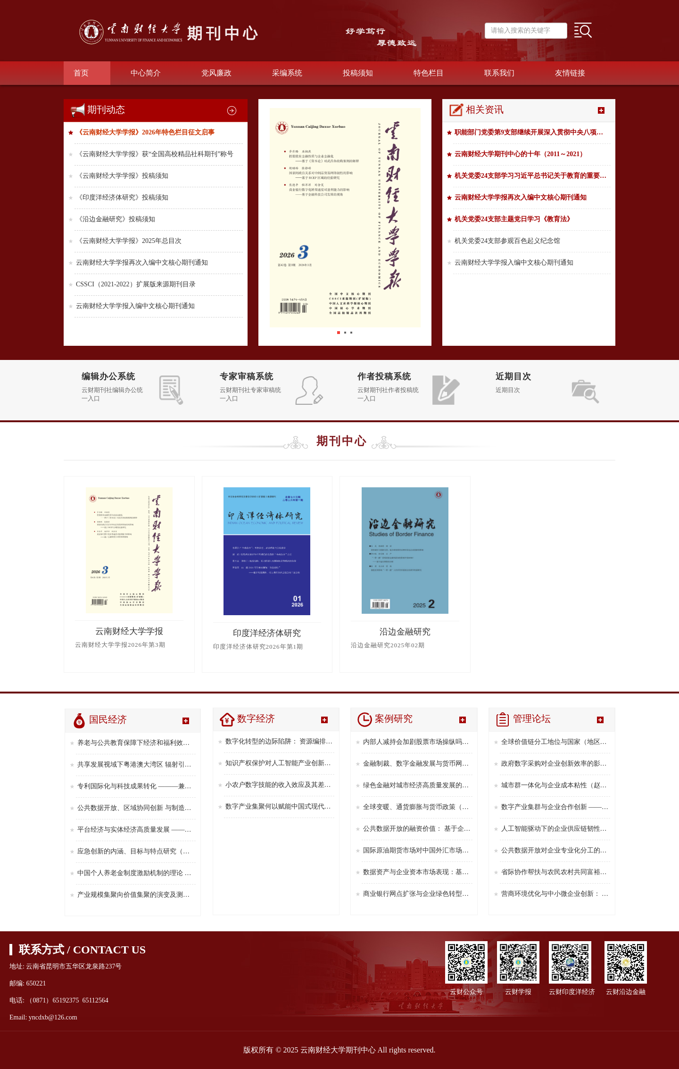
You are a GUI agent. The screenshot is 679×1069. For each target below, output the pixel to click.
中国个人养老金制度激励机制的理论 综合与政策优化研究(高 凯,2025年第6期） (136, 873)
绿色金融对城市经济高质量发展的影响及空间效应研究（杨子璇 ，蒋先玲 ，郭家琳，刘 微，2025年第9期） (417, 785)
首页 (81, 73)
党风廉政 (216, 73)
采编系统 (287, 73)
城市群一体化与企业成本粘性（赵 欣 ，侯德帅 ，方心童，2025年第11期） (556, 785)
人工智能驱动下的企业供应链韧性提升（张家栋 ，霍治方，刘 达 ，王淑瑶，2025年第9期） (556, 828)
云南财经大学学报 (129, 631)
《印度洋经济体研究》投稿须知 (122, 197)
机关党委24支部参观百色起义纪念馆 (507, 240)
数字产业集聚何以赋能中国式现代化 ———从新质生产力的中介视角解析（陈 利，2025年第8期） (280, 806)
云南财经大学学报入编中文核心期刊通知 (135, 305)
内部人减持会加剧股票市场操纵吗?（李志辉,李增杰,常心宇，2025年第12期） (417, 741)
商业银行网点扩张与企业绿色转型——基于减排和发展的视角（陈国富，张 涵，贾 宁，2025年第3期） (417, 893)
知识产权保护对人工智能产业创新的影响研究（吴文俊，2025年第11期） (280, 763)
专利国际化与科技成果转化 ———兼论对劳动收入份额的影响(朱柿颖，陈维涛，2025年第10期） (136, 786)
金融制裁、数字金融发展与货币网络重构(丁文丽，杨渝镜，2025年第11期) (417, 763)
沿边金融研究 (405, 631)
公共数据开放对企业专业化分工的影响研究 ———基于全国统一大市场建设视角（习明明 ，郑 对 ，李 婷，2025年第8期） (556, 850)
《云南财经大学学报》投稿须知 (122, 175)
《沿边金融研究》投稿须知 (115, 219)
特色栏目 (429, 73)
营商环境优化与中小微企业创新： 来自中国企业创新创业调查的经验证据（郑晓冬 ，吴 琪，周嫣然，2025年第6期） (556, 893)
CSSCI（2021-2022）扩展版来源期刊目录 (136, 284)
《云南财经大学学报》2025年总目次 (129, 240)
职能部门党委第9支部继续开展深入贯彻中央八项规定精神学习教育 (533, 132)
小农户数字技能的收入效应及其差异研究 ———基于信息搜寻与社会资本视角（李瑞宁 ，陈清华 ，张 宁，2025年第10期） (280, 784)
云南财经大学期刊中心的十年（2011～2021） (520, 154)
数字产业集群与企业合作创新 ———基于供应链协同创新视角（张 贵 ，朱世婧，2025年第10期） (556, 806)
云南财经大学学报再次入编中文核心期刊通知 (142, 262)
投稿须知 (358, 73)
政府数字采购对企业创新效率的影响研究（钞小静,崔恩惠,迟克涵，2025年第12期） (556, 763)
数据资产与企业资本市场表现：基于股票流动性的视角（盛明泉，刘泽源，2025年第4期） (417, 872)
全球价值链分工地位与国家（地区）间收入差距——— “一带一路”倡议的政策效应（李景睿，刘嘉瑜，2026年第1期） (556, 741)
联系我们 (499, 73)
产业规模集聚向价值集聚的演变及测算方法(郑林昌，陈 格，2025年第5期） (136, 894)
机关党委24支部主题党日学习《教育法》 (514, 219)
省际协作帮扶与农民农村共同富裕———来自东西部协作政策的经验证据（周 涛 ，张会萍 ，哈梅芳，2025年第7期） (556, 872)
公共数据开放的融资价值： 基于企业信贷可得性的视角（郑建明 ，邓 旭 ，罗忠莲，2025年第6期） (417, 828)
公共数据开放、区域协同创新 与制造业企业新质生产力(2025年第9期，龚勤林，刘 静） (136, 807)
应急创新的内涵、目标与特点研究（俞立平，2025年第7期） (136, 851)
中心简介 (146, 73)
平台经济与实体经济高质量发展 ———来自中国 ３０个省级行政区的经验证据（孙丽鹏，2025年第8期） (136, 829)
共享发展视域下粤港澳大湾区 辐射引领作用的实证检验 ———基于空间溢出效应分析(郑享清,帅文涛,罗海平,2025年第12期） (136, 764)
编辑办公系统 (108, 376)
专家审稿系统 (246, 376)
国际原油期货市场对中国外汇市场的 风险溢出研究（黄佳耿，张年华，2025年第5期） (417, 850)
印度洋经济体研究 (267, 633)
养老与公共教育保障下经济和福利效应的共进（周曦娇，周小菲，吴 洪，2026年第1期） (136, 742)
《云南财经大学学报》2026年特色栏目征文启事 (145, 132)
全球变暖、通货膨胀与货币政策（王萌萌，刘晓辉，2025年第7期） (417, 806)
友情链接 (570, 73)
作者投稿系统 (384, 376)
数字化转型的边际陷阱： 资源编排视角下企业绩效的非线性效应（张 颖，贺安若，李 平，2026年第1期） (280, 741)
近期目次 (513, 376)
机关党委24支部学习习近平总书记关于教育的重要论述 (533, 175)
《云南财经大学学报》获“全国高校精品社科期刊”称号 (154, 154)
